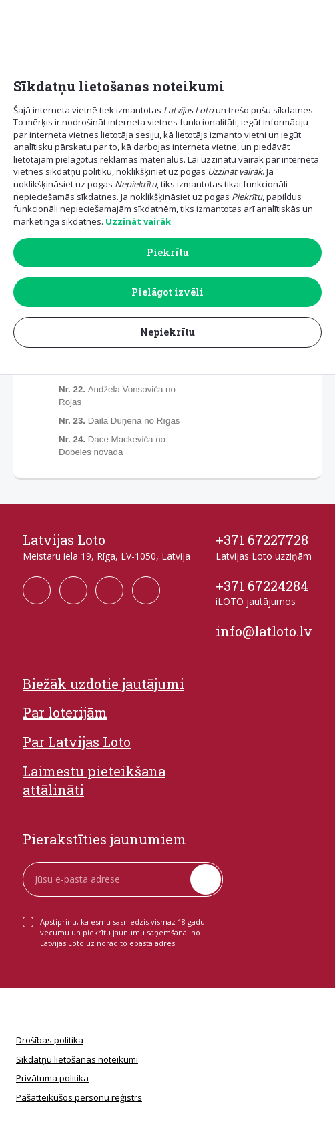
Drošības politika (49, 1040)
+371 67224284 (262, 585)
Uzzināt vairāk (138, 221)
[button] (316, 21)
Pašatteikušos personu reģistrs (79, 1097)
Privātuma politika (52, 1078)
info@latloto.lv (264, 631)
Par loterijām (65, 712)
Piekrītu (168, 252)
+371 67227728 (262, 539)
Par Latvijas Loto (77, 741)
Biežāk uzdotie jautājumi (103, 683)
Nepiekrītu (167, 332)
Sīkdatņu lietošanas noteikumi (77, 1059)
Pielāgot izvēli (167, 292)
